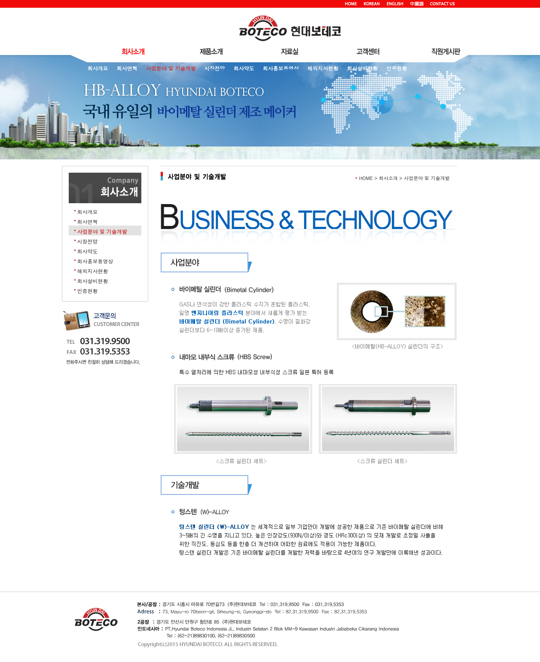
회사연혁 (127, 68)
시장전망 (214, 68)
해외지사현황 (323, 68)
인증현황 (397, 68)
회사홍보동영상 (281, 68)
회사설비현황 (362, 68)
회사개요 (98, 68)
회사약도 (244, 68)
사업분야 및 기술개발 (171, 68)
